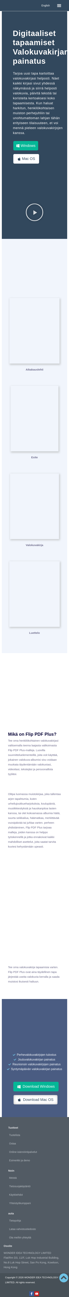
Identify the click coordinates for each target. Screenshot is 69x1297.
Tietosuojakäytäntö (19, 1186)
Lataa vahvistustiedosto (22, 1229)
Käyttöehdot (16, 1194)
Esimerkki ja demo (19, 1160)
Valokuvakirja (34, 545)
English (45, 5)
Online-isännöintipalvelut (23, 1151)
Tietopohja (15, 1220)
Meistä (13, 1177)
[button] (59, 5)
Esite (34, 457)
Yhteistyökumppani (20, 1203)
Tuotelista (14, 1135)
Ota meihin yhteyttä (20, 1237)
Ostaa (12, 1143)
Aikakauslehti (34, 369)
